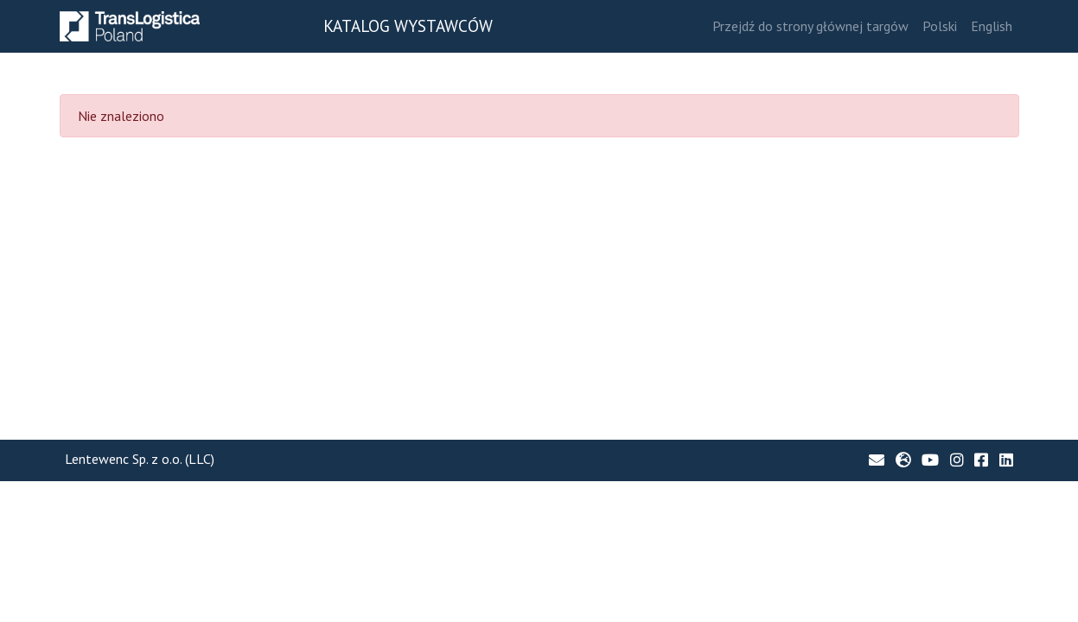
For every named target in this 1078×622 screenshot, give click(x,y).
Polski (939, 26)
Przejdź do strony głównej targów (810, 26)
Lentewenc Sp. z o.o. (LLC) (139, 458)
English (991, 26)
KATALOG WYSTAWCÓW (408, 25)
